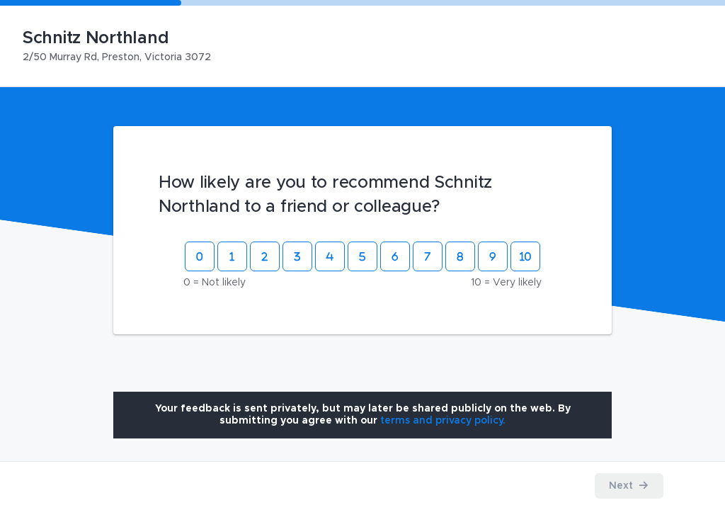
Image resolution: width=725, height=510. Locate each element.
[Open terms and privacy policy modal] (443, 421)
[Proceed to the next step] (629, 486)
